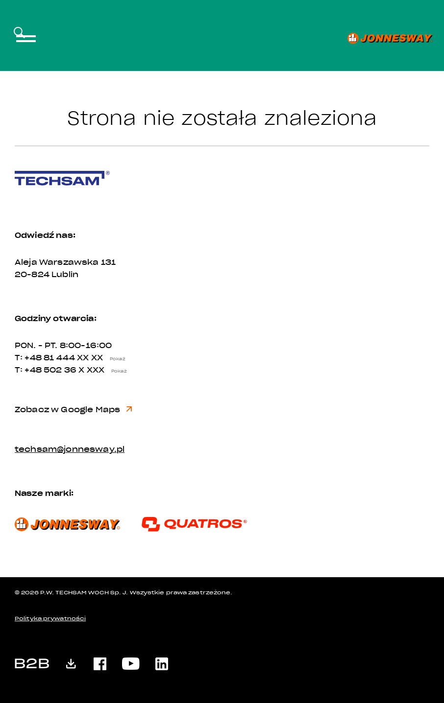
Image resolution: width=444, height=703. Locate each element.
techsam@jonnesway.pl (69, 449)
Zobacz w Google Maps (73, 409)
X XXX (104, 370)
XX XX (103, 357)
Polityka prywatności (50, 618)
